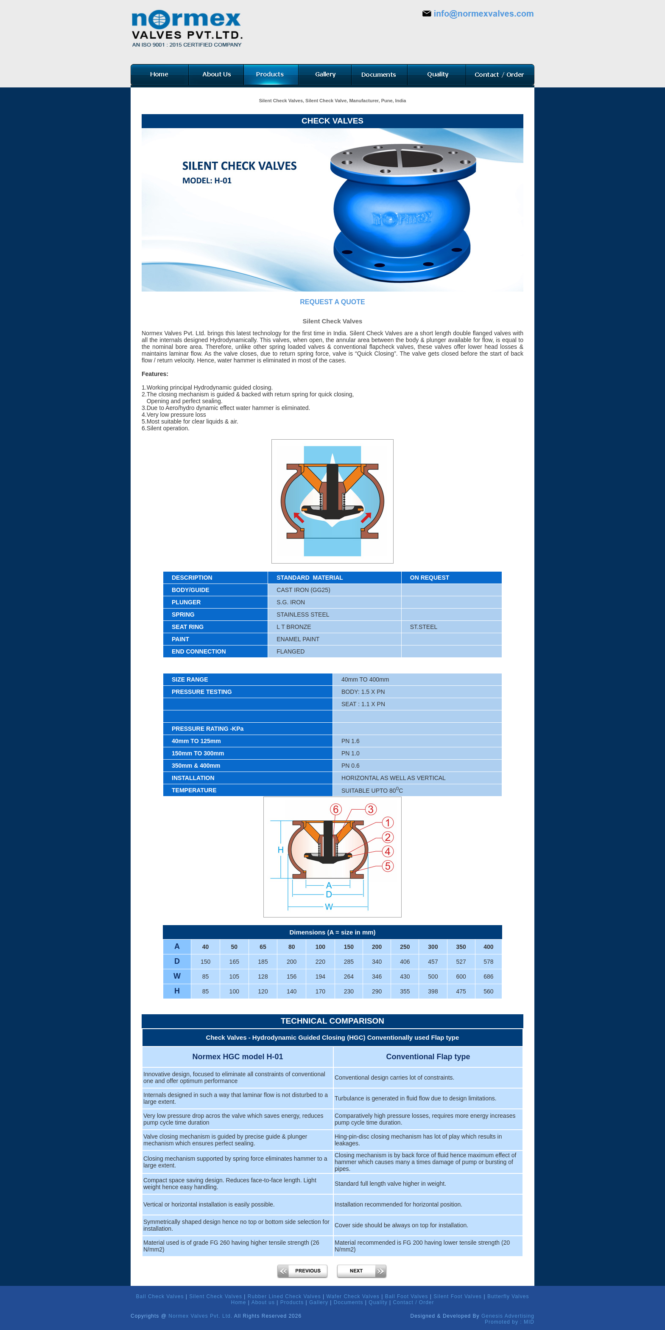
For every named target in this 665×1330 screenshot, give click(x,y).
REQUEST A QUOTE (332, 302)
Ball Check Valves (160, 1296)
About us (263, 1302)
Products (292, 1302)
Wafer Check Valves (353, 1296)
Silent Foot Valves (457, 1296)
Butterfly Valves (508, 1296)
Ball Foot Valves (406, 1296)
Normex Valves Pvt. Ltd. (200, 1316)
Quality (378, 1302)
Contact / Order (413, 1302)
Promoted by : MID (509, 1322)
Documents (348, 1302)
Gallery (318, 1302)
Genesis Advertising (507, 1316)
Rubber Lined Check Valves (284, 1296)
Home (238, 1302)
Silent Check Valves (215, 1296)
